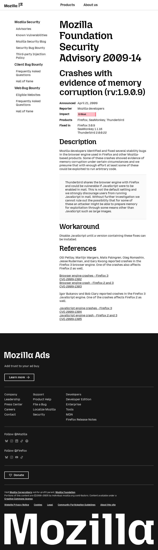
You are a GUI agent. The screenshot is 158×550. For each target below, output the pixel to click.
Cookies (38, 505)
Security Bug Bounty (30, 48)
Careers (9, 409)
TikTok (22, 441)
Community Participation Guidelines (76, 505)
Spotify (27, 441)
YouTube (16, 457)
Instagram (11, 441)
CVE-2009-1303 (70, 286)
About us (91, 5)
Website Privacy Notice (16, 505)
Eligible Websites (28, 95)
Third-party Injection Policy (31, 55)
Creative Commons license (18, 499)
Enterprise (73, 404)
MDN (69, 414)
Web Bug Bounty (27, 88)
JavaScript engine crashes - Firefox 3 (85, 308)
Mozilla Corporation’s (21, 492)
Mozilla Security (27, 22)
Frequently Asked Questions (28, 73)
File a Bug (40, 404)
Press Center (13, 404)
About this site (108, 505)
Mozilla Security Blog (31, 41)
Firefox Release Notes (81, 419)
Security (39, 414)
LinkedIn (16, 441)
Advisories (23, 29)
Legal (50, 505)
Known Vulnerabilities (31, 35)
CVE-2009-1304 (70, 312)
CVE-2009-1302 (70, 279)
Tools (70, 409)
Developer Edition (78, 399)
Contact (10, 414)
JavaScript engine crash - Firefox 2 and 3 (88, 315)
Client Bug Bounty (28, 65)
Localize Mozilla (44, 409)
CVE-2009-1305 (70, 319)
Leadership (12, 399)
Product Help (42, 399)
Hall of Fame (24, 81)
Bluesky (6, 441)
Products (67, 5)
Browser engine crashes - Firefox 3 (83, 275)
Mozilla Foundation (65, 492)
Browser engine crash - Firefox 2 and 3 (86, 283)
